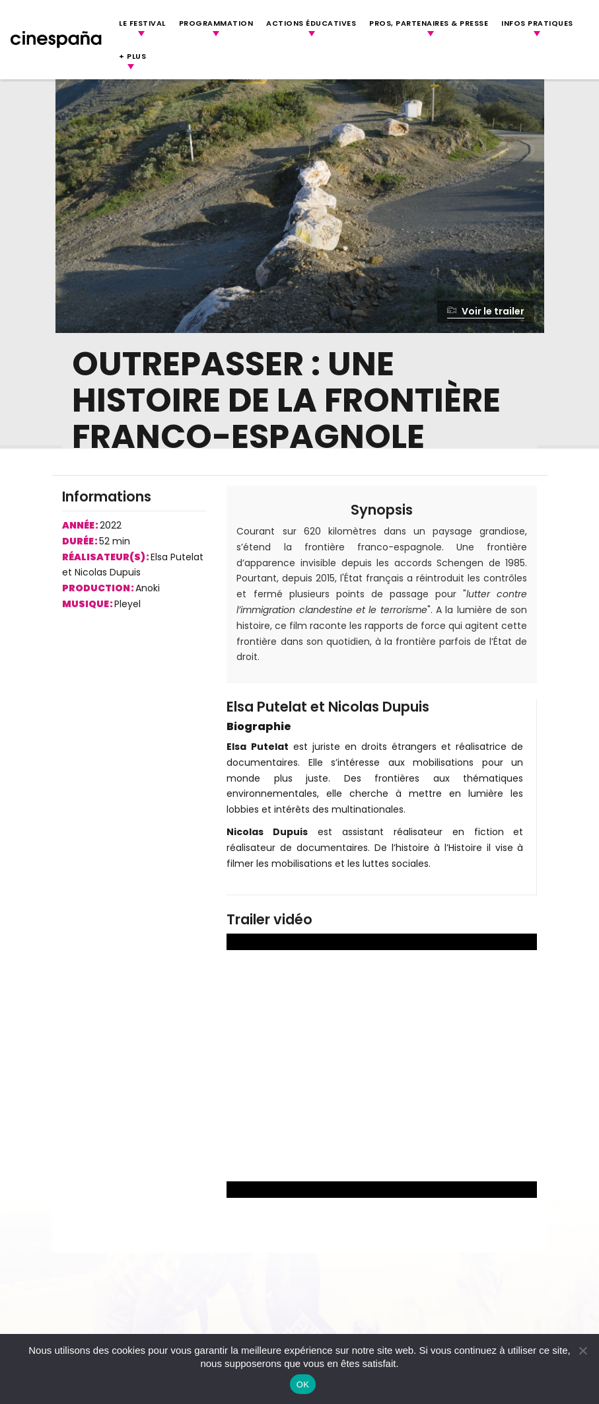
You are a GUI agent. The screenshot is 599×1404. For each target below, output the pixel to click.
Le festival (142, 23)
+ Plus (132, 56)
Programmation (216, 23)
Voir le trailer (485, 311)
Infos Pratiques (537, 23)
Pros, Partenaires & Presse (428, 23)
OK (303, 1384)
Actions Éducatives (311, 23)
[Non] (582, 1350)
